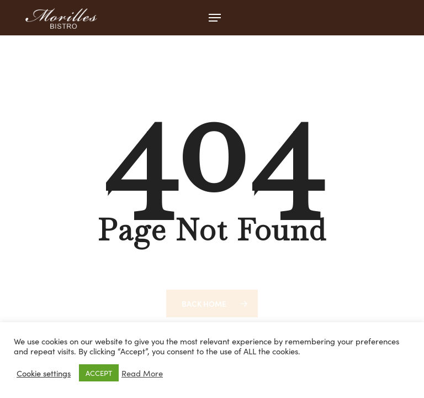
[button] (215, 17)
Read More (142, 373)
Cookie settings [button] (44, 373)
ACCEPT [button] (99, 373)
